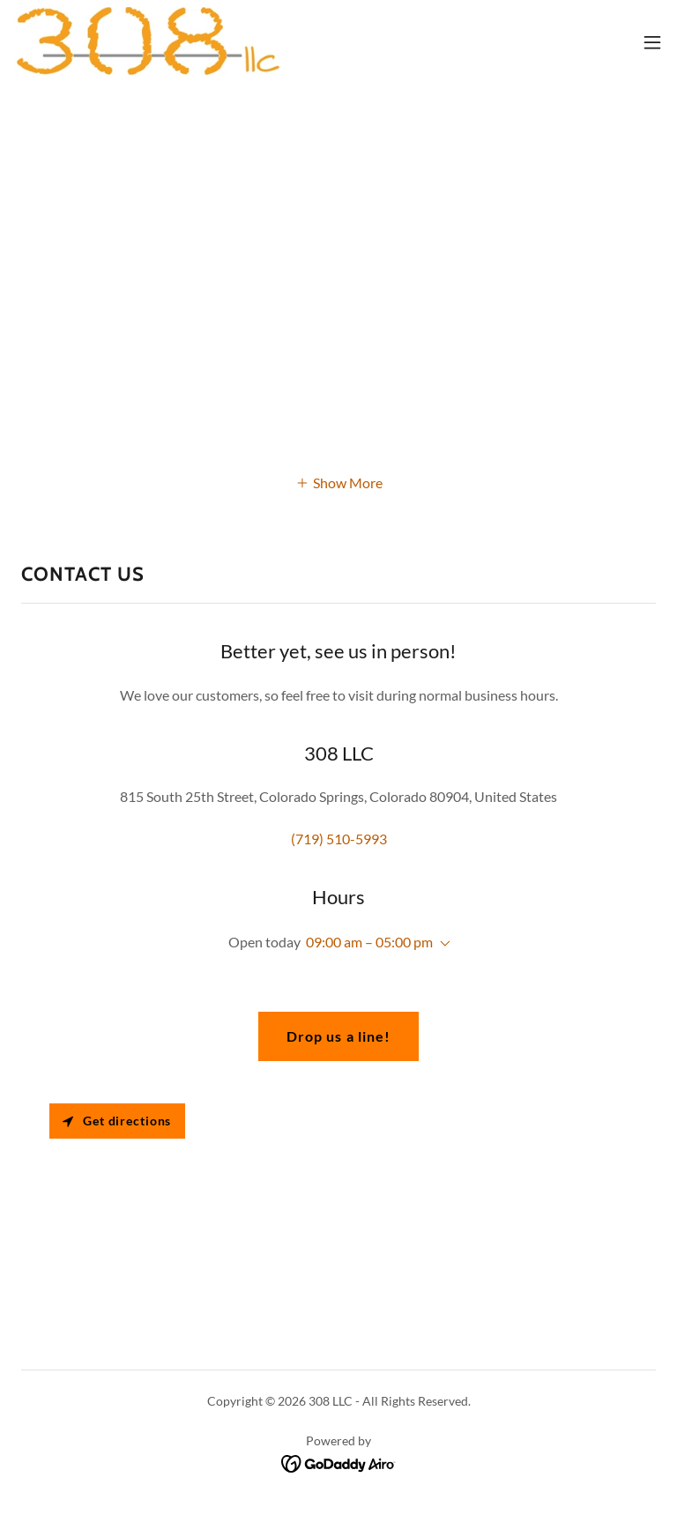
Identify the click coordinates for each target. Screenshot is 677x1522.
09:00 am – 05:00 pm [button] (369, 941)
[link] (146, 42)
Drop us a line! (338, 1036)
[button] (652, 42)
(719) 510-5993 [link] (339, 838)
